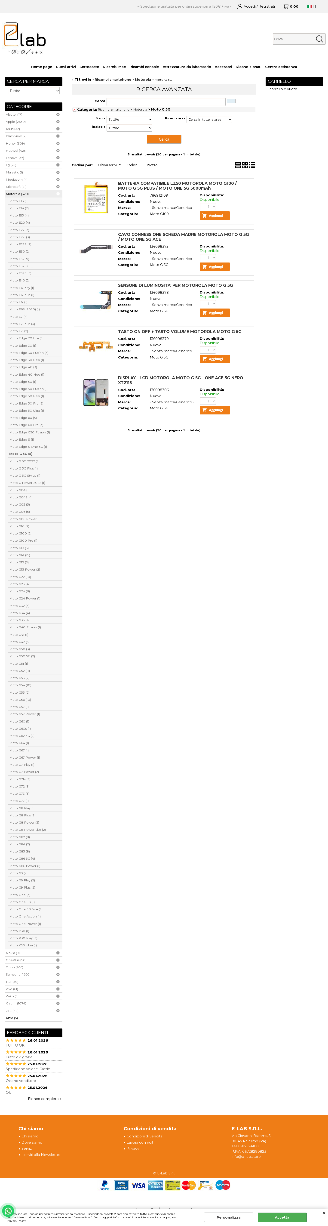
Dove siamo (31, 1142)
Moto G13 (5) (19, 548)
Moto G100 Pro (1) (23, 540)
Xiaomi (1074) (16, 1003)
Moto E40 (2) (19, 280)
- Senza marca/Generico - (172, 207)
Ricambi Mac (114, 67)
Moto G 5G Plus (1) (23, 468)
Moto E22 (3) (19, 230)
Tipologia (97, 127)
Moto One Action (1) (25, 916)
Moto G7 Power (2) (24, 772)
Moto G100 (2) (20, 533)
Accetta (282, 1217)
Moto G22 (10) (20, 577)
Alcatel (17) (14, 114)
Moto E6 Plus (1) (21, 295)
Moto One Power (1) (25, 924)
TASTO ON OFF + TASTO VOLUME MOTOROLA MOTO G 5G (180, 332)
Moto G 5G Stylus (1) (24, 475)
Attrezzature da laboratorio (187, 67)
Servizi (26, 1148)
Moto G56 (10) (20, 699)
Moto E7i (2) (18, 331)
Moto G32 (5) (19, 606)
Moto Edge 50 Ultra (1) (26, 410)
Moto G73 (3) (19, 793)
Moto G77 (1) (19, 801)
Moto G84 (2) (19, 844)
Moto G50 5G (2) (22, 656)
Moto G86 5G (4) (22, 858)
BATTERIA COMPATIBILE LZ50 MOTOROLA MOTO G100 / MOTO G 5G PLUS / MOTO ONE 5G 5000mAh (177, 185)
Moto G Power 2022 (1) (27, 483)
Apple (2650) (16, 122)
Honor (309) (15, 143)
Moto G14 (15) (19, 555)
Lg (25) (11, 165)
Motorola (140, 109)
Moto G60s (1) (20, 728)
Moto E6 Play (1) (21, 288)
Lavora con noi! (139, 1142)
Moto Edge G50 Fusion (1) (29, 432)
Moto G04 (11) (20, 490)
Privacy (132, 1148)
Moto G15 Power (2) (24, 569)
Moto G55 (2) (19, 692)
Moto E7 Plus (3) (22, 324)
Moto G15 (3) (19, 562)
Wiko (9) (12, 996)
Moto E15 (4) (19, 215)
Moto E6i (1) (18, 302)
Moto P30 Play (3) (23, 938)
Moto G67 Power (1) (24, 757)
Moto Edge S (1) (21, 439)
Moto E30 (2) (19, 251)
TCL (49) (12, 982)
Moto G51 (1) (18, 663)
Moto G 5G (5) (20, 454)
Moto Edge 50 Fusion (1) (28, 389)
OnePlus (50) (16, 960)
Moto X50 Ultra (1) (23, 945)
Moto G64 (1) (19, 743)
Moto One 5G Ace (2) (26, 909)
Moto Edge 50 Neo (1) (26, 396)
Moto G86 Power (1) (24, 866)
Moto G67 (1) (19, 750)
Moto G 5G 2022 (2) (24, 461)
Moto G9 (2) (18, 873)
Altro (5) (12, 1018)
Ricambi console (144, 67)
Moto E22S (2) (20, 244)
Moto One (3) (19, 895)
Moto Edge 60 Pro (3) (26, 425)
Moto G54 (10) (20, 685)
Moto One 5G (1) (22, 902)
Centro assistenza (281, 67)
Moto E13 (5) (18, 201)
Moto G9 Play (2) (22, 880)
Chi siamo (29, 1136)
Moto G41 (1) (18, 634)
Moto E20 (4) (19, 222)
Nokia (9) (13, 953)
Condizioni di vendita (144, 1136)
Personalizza (229, 1217)
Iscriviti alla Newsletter (41, 1155)
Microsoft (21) (16, 186)
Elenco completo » (44, 1098)
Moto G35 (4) (19, 620)
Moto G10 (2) (19, 526)
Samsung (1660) (18, 974)
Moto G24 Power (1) (24, 598)
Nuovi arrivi (66, 67)
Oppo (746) (14, 967)
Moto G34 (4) (19, 613)
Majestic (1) (14, 172)
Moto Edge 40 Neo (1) (26, 374)
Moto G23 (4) (19, 584)
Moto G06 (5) (19, 511)
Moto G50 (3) (19, 649)
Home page (41, 67)
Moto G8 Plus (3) (22, 815)
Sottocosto (89, 67)
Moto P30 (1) (19, 931)
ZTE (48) (12, 1011)
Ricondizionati (248, 67)
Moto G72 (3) (19, 786)
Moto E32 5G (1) (21, 266)
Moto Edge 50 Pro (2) (26, 403)
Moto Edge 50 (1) (22, 381)
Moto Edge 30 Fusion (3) (28, 353)
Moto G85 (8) (19, 851)
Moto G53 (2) (19, 678)
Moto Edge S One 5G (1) (28, 446)
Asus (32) (13, 129)
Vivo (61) (12, 989)
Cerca (100, 101)
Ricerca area (175, 118)
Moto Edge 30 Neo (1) (26, 360)
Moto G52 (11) (19, 671)
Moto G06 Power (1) (24, 519)
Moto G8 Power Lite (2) (27, 829)
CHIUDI (324, 1213)
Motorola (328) (17, 194)
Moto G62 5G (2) (21, 736)
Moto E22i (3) (19, 237)
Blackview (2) (16, 136)
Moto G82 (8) (19, 837)
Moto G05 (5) (19, 504)
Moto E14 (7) (19, 208)
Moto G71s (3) (19, 779)
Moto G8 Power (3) (24, 822)
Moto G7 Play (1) (21, 764)
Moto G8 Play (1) (21, 808)
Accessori (223, 67)
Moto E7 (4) (18, 316)
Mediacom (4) (17, 179)
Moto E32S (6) (20, 273)
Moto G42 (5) (19, 642)
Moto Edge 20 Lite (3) (26, 338)
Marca (100, 118)
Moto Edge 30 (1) (22, 345)
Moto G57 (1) (19, 707)
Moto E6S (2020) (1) (24, 309)
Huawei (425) (16, 150)
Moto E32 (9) (19, 259)
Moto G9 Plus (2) (22, 887)
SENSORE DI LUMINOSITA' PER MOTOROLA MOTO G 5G (175, 285)
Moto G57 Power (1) (24, 714)
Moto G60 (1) (19, 721)
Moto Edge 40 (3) (23, 367)
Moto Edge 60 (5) (23, 418)
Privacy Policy (16, 1221)
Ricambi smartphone (113, 109)
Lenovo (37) (15, 158)
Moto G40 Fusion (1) (25, 627)
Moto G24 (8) (19, 591)
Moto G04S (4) (20, 497)
